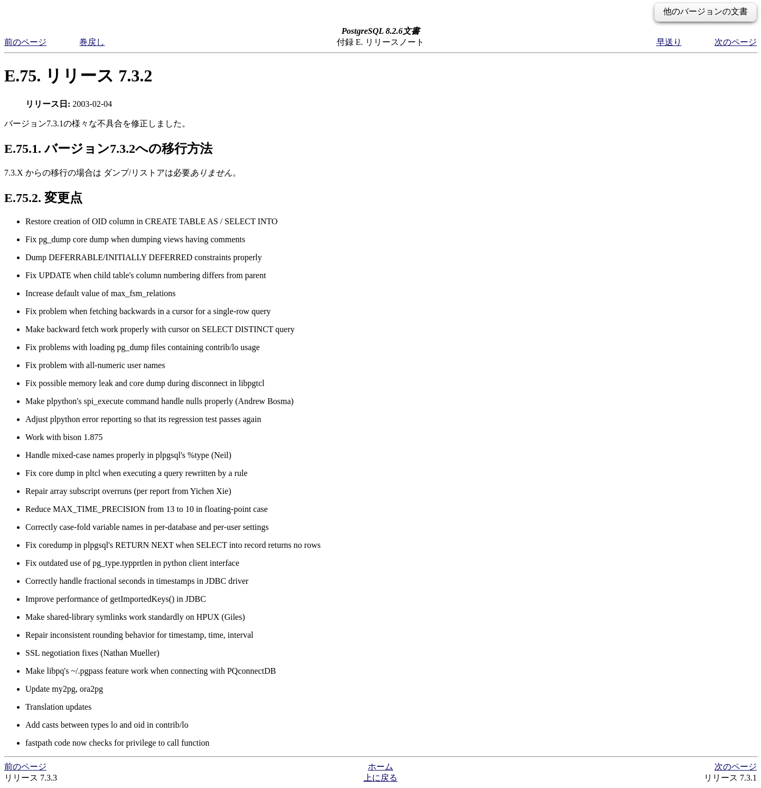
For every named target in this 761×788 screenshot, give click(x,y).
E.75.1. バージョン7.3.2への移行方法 (108, 148)
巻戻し (92, 42)
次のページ (735, 42)
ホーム (380, 766)
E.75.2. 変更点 (43, 198)
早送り (669, 42)
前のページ (25, 42)
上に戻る (380, 777)
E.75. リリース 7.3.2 (78, 75)
